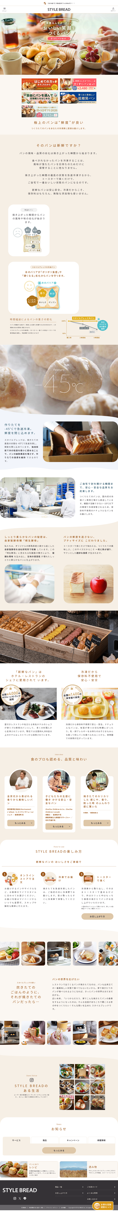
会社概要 (63, 1207)
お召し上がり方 (97, 916)
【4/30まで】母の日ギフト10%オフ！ (60, 3)
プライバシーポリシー (52, 1207)
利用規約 (23, 1207)
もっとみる (59, 1150)
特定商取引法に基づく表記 (36, 1207)
